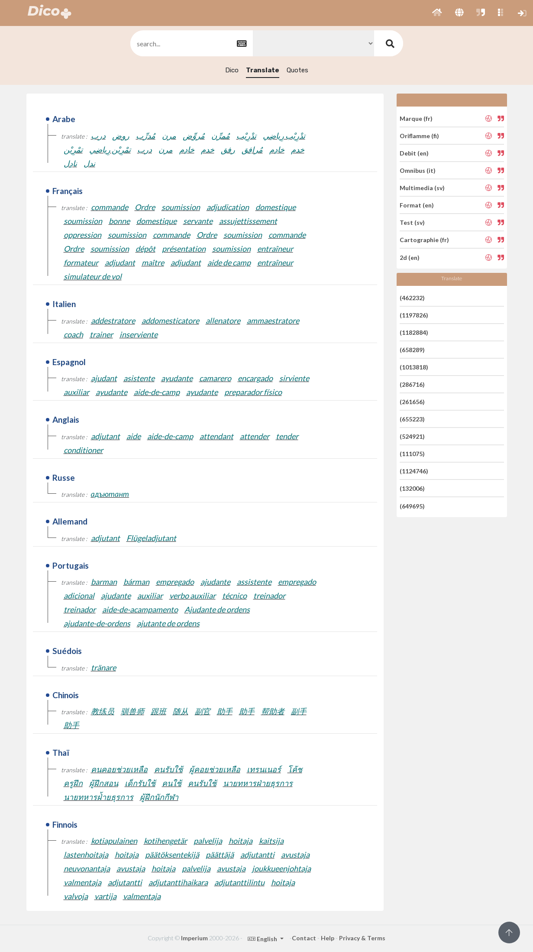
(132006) (412, 488)
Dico (232, 70)
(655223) (412, 419)
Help (327, 938)
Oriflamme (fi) (419, 135)
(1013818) (414, 367)
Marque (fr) (416, 118)
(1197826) (414, 315)
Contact (304, 938)
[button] (437, 13)
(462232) (412, 297)
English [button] (263, 938)
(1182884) (414, 332)
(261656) (412, 401)
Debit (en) (414, 153)
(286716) (412, 384)
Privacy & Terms (362, 938)
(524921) (412, 436)
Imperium (194, 938)
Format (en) (417, 205)
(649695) (412, 505)
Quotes (297, 70)
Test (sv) (412, 222)
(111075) (412, 453)
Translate (262, 70)
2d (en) (410, 257)
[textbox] (191, 43)
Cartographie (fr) (424, 239)
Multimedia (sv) (422, 187)
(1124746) (414, 471)
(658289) (412, 349)
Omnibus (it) (418, 170)
